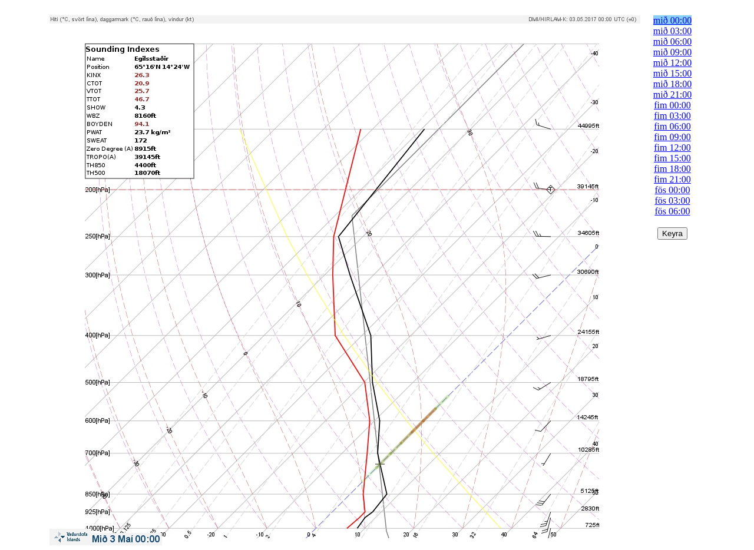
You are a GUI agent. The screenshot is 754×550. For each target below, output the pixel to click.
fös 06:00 (672, 211)
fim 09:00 (672, 137)
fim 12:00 (672, 148)
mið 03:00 (672, 31)
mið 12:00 (672, 63)
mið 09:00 (672, 52)
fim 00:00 (672, 105)
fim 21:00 (672, 179)
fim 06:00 (672, 126)
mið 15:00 (672, 73)
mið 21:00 (672, 95)
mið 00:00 (672, 20)
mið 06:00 (672, 42)
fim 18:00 (672, 169)
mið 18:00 (672, 84)
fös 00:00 (672, 190)
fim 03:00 (672, 116)
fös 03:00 (672, 201)
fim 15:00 (672, 158)
